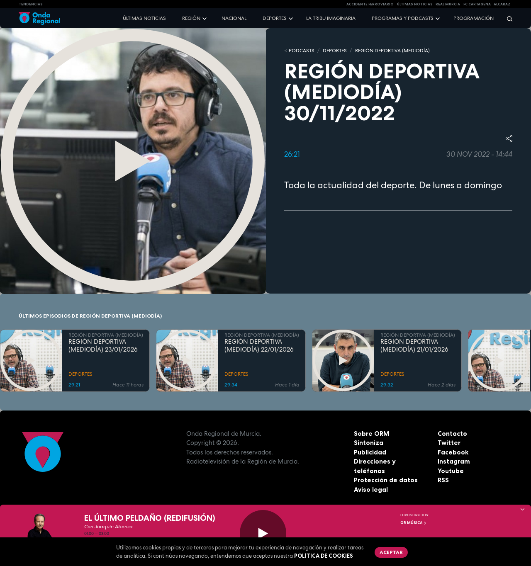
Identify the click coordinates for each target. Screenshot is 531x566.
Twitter (449, 443)
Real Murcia (448, 4)
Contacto (452, 433)
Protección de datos (386, 480)
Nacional (234, 18)
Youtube (451, 471)
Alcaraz (502, 4)
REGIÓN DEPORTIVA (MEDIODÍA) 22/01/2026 (259, 346)
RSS (443, 480)
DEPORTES (335, 50)
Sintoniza (368, 443)
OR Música (413, 522)
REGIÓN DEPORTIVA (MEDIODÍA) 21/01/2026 (414, 346)
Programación (473, 18)
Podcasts (301, 50)
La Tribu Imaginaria (331, 18)
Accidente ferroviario (370, 4)
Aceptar (391, 552)
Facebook (453, 452)
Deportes (275, 18)
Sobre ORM (371, 433)
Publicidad (370, 452)
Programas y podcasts (403, 18)
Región (191, 18)
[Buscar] (507, 18)
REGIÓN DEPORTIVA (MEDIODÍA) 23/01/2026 (103, 346)
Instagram (454, 461)
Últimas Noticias (415, 4)
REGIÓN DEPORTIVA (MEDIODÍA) (392, 50)
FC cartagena (477, 4)
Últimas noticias (144, 18)
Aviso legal (371, 489)
